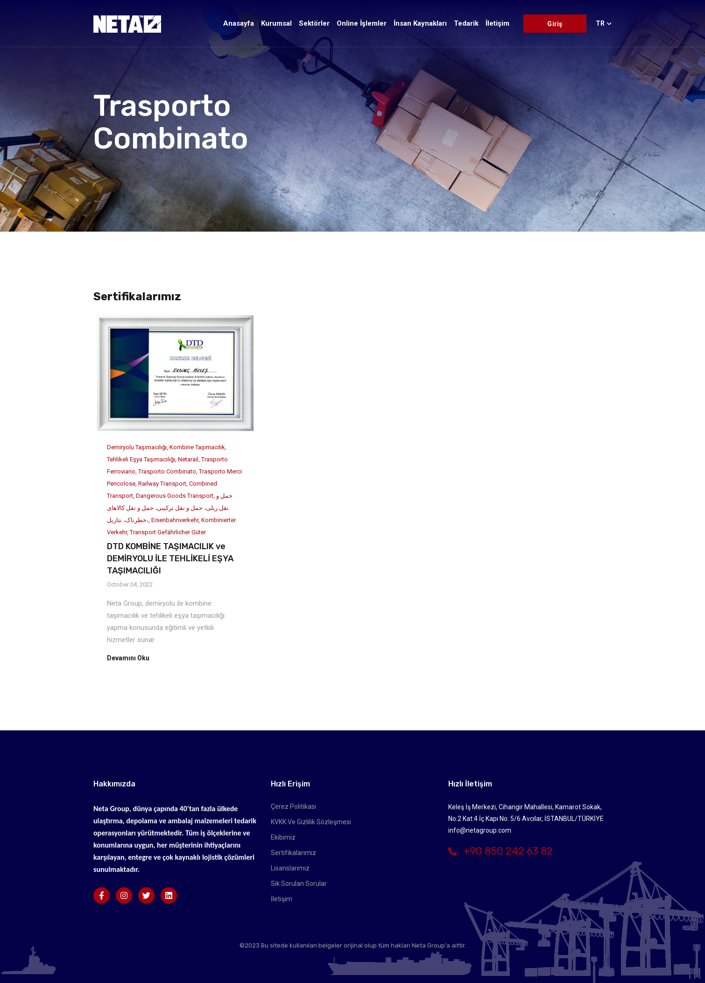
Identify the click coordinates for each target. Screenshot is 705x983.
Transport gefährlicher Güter (168, 532)
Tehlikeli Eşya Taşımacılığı (141, 459)
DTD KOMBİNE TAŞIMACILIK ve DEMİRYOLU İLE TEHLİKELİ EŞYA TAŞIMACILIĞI (170, 558)
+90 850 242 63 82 (500, 851)
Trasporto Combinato (167, 471)
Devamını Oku (128, 658)
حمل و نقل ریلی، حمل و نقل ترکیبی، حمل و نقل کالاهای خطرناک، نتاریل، (170, 507)
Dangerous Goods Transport (174, 495)
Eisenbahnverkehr (174, 519)
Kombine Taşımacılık (197, 447)
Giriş (554, 24)
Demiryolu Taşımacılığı (137, 447)
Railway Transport (162, 483)
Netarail (188, 459)
